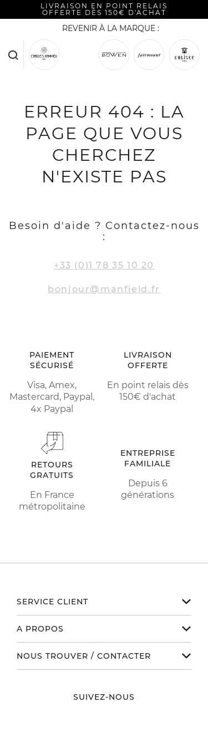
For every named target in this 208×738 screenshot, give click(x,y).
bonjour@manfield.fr (104, 289)
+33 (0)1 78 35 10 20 (104, 265)
